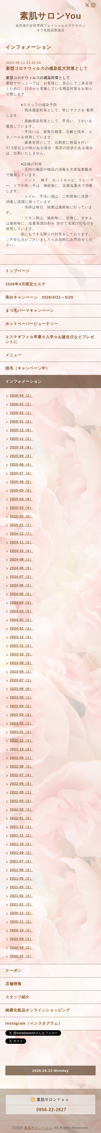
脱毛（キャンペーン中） (27, 368)
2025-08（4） (21, 465)
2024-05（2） (21, 594)
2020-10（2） (21, 930)
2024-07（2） (21, 577)
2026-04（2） (21, 396)
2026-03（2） (21, 404)
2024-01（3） (21, 628)
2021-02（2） (21, 896)
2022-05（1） (21, 792)
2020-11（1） (21, 922)
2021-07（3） (21, 861)
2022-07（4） (21, 775)
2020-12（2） (21, 913)
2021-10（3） (21, 844)
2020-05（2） (21, 956)
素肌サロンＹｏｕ (38, 1128)
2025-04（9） (21, 499)
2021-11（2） (21, 835)
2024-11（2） (21, 542)
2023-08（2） (21, 671)
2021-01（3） (21, 904)
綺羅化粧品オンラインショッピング (37, 1010)
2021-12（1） (21, 827)
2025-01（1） (21, 525)
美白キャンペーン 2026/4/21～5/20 (39, 297)
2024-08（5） (21, 568)
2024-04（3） (21, 603)
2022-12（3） (21, 740)
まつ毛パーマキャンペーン (29, 310)
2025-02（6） (21, 516)
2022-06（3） (21, 784)
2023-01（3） (21, 732)
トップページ (17, 271)
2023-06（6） (21, 689)
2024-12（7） (21, 534)
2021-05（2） (21, 878)
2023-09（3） (21, 663)
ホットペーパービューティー (31, 324)
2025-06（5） (21, 482)
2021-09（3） (21, 853)
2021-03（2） (21, 887)
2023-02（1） (21, 723)
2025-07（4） (21, 473)
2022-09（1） (21, 758)
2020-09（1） (21, 939)
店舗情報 (13, 984)
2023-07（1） (21, 680)
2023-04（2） (21, 706)
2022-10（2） (21, 749)
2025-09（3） (21, 456)
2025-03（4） (21, 508)
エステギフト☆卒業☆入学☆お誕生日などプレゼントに (49, 339)
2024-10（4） (21, 551)
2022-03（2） (21, 801)
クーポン (13, 970)
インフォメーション (23, 381)
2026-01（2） (21, 421)
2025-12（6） (21, 430)
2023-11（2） (21, 646)
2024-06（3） (21, 585)
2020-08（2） (21, 947)
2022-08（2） (21, 766)
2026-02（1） (21, 413)
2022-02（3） (21, 809)
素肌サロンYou (50, 16)
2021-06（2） (21, 870)
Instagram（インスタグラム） (33, 1023)
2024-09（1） (21, 559)
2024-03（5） (21, 611)
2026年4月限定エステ (25, 284)
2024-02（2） (21, 620)
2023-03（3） (21, 715)
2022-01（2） (21, 818)
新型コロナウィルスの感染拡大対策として (47, 68)
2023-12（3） (21, 637)
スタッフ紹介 (17, 997)
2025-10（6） (21, 447)
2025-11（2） (21, 439)
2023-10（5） (21, 654)
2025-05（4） (21, 490)
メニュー (13, 355)
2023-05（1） (21, 697)
